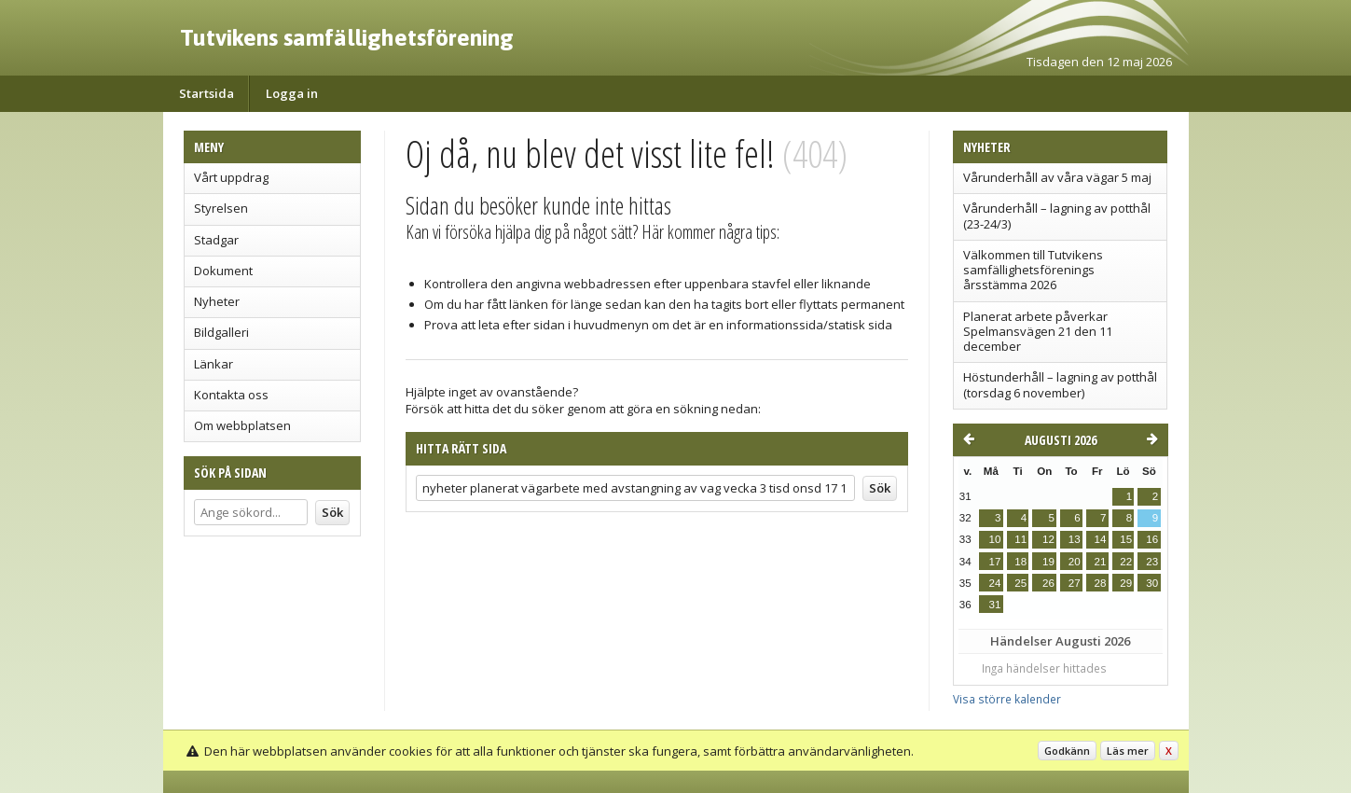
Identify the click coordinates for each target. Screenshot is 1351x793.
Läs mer (1128, 751)
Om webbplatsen (242, 425)
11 (1020, 539)
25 (1020, 583)
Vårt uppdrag (231, 177)
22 (1126, 561)
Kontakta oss (231, 394)
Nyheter (217, 301)
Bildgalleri (221, 332)
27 (1074, 583)
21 (1100, 561)
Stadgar (216, 239)
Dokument (223, 270)
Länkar (213, 363)
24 (995, 583)
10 (995, 539)
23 (1152, 561)
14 (1100, 539)
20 (1074, 561)
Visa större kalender (1007, 698)
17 (995, 561)
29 (1126, 583)
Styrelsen (221, 208)
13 (1074, 539)
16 (1152, 539)
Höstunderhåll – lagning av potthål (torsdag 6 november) (1060, 384)
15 (1126, 539)
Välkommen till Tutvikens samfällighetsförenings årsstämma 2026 (1033, 270)
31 (995, 604)
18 (1020, 561)
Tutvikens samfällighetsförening (347, 37)
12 (1048, 539)
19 (1048, 561)
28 (1100, 583)
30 (1152, 583)
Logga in (292, 93)
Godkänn (1067, 751)
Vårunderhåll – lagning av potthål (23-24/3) (1057, 215)
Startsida (206, 93)
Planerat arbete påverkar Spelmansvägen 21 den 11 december (1037, 331)
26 (1048, 583)
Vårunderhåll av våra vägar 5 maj (1057, 177)
